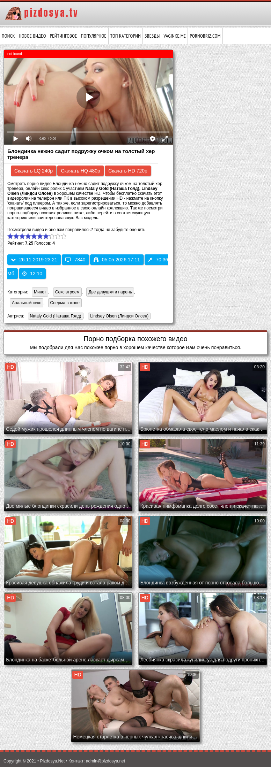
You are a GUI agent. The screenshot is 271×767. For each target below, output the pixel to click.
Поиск (8, 36)
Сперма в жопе (65, 302)
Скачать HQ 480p (80, 171)
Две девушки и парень (110, 292)
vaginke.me (175, 36)
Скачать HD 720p (127, 171)
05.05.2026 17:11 (117, 259)
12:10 (32, 273)
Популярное (94, 36)
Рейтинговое (63, 36)
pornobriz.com (205, 36)
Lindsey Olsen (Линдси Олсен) (118, 317)
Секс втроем (67, 292)
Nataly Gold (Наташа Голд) (54, 317)
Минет (40, 292)
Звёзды (152, 36)
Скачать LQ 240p (33, 171)
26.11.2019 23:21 (34, 259)
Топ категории (125, 36)
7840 (75, 259)
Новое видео (32, 36)
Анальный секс (26, 302)
